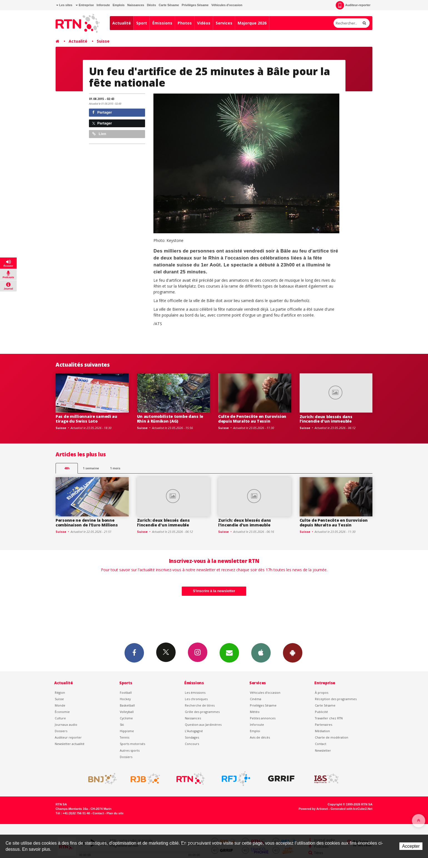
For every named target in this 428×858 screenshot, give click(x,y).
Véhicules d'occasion (226, 5)
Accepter (411, 846)
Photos (185, 23)
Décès (151, 5)
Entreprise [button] (85, 5)
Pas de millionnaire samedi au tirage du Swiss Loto (86, 419)
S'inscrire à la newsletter (214, 591)
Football (126, 692)
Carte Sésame (169, 5)
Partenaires (323, 724)
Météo (255, 712)
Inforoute (103, 5)
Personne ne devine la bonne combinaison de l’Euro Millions (87, 523)
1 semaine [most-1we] (91, 468)
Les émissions (195, 692)
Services (224, 23)
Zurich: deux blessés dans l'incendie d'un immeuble (326, 419)
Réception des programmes (336, 699)
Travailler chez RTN (329, 718)
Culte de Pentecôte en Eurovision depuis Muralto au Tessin (252, 419)
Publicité (321, 712)
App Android (292, 652)
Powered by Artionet (313, 808)
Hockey (125, 699)
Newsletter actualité (69, 744)
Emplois (119, 5)
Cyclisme (126, 718)
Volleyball (127, 712)
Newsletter (323, 750)
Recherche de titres (200, 705)
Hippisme (127, 731)
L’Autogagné (194, 731)
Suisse (103, 41)
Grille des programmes (202, 712)
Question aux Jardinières (203, 724)
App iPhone (261, 652)
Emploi (255, 731)
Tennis (124, 737)
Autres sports (130, 750)
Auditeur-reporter (353, 5)
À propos (321, 692)
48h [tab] (66, 468)
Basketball (127, 705)
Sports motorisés (132, 744)
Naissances (135, 5)
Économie (62, 712)
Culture (60, 718)
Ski (122, 724)
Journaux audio (66, 724)
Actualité (121, 23)
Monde (60, 705)
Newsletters (229, 652)
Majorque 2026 (252, 23)
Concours (192, 744)
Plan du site (114, 813)
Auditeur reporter (68, 737)
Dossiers (61, 731)
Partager (102, 112)
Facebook (134, 652)
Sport (141, 23)
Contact (320, 744)
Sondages (192, 737)
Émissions (162, 23)
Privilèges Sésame (195, 5)
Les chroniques (196, 699)
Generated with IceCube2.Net (351, 808)
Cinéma (255, 699)
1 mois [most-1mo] (115, 468)
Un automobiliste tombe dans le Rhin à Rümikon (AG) (170, 419)
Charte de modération (331, 737)
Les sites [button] (64, 5)
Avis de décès (260, 737)
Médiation (322, 731)
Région (60, 692)
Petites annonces (262, 718)
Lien (99, 134)
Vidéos (203, 23)
